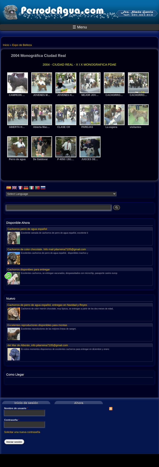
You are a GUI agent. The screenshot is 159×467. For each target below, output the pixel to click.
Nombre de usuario (16, 408)
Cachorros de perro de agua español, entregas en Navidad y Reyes (47, 304)
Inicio (6, 45)
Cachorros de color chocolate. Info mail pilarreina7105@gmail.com (46, 249)
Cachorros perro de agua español (27, 228)
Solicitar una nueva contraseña (22, 432)
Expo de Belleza (22, 45)
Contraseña (11, 420)
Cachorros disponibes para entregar (28, 269)
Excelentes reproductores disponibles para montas (37, 325)
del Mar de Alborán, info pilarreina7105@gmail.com (37, 345)
